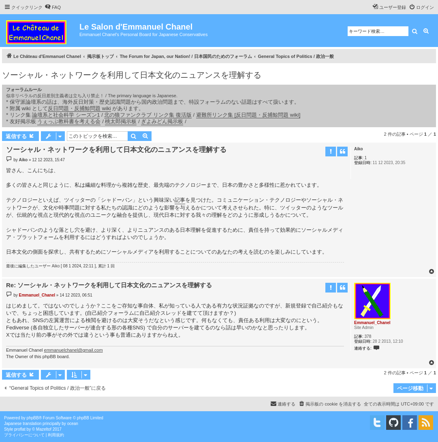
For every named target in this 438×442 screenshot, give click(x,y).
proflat (20, 429)
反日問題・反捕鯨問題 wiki (79, 108)
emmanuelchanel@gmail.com (73, 350)
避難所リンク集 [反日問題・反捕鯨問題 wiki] (248, 115)
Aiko (358, 149)
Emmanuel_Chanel (372, 322)
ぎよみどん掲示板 (162, 121)
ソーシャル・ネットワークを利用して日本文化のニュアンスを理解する (131, 74)
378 (368, 336)
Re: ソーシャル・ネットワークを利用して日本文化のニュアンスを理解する (109, 285)
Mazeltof (43, 429)
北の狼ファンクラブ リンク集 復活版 (147, 115)
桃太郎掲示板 (121, 121)
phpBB (33, 418)
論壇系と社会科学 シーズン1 (66, 115)
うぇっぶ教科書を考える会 (68, 121)
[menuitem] (53, 7)
